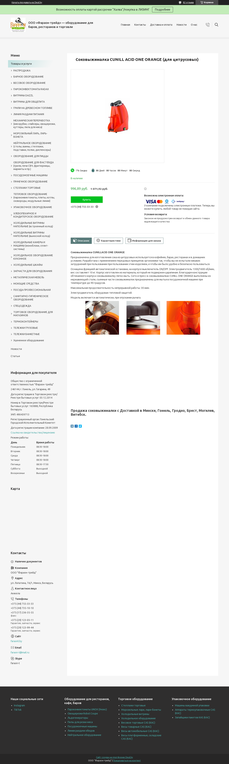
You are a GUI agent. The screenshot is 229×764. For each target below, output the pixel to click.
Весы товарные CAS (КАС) (136, 726)
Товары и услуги (21, 63)
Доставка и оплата (161, 24)
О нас (194, 24)
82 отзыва (188, 2)
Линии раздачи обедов (81, 730)
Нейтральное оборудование (84, 735)
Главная (125, 24)
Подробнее (162, 9)
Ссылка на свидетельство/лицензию (33, 432)
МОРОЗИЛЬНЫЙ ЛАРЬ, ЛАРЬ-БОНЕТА (30, 135)
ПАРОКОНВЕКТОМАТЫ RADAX (31, 89)
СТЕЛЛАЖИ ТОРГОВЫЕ (27, 187)
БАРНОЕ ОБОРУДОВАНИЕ (28, 76)
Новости (182, 24)
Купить (87, 199)
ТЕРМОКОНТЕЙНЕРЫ (25, 321)
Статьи (15, 356)
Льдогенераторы (78, 717)
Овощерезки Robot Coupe (83, 713)
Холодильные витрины (135, 714)
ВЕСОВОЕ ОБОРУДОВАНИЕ (29, 82)
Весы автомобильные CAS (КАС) (140, 731)
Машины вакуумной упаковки (192, 705)
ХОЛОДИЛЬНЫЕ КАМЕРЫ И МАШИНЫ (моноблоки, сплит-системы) (30, 245)
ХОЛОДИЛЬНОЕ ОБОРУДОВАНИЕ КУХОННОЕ (33, 257)
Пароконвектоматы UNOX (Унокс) (87, 709)
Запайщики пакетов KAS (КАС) (192, 717)
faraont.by (16, 641)
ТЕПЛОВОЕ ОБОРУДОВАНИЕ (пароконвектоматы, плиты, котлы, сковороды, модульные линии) (34, 197)
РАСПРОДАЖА (21, 70)
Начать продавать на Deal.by (27, 2)
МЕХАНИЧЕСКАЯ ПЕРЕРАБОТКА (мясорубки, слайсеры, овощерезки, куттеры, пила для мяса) (34, 124)
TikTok (17, 709)
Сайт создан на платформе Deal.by (114, 757)
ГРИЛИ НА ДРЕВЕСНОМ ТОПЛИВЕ (32, 108)
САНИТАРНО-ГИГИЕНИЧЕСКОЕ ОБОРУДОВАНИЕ (30, 298)
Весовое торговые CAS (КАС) (138, 722)
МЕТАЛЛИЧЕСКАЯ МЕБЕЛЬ (28, 277)
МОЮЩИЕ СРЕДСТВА (26, 283)
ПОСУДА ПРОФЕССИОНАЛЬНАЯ (32, 289)
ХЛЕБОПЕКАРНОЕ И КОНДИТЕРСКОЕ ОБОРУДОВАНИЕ (33, 215)
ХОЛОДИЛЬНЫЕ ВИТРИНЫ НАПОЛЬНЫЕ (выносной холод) (31, 234)
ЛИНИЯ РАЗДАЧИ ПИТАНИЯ (28, 114)
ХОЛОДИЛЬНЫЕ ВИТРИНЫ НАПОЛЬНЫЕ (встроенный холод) (33, 224)
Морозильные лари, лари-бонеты (141, 709)
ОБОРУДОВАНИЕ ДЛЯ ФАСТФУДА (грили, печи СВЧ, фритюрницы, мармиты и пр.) (33, 166)
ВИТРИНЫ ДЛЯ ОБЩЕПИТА (29, 101)
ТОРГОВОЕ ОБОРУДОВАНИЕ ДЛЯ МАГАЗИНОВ (33, 314)
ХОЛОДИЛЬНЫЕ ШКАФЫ (28, 264)
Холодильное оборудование (138, 718)
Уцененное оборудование (28, 340)
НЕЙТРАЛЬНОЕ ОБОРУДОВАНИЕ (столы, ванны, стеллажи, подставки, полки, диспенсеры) (32, 146)
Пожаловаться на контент (127, 760)
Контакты (140, 24)
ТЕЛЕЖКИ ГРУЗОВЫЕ (25, 327)
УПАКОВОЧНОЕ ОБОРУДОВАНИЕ (32, 207)
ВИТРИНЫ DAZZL (23, 95)
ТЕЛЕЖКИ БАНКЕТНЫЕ (26, 334)
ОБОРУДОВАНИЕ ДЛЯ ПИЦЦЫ (30, 156)
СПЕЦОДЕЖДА (22, 305)
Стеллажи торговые (133, 705)
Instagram (19, 705)
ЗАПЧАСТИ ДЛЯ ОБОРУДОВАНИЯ (32, 271)
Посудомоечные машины (82, 726)
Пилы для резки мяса (80, 722)
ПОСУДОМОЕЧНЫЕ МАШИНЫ (30, 175)
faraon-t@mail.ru (20, 652)
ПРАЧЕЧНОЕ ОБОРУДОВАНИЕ (30, 181)
